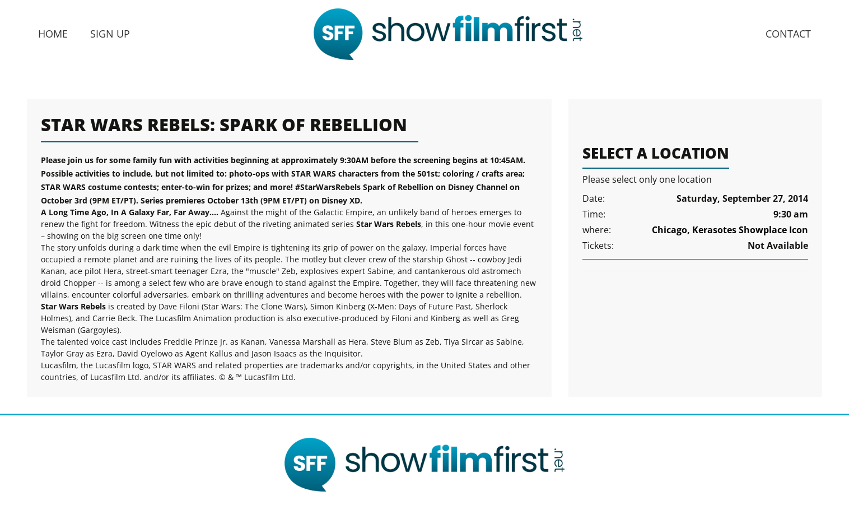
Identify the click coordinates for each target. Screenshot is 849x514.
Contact (788, 33)
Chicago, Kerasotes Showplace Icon (730, 230)
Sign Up (110, 33)
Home (53, 33)
